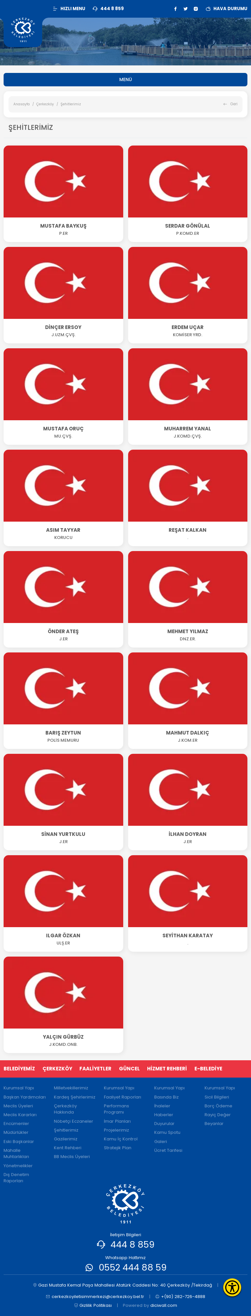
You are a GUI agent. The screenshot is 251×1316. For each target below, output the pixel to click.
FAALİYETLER (95, 1068)
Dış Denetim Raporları (16, 1177)
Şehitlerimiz (66, 1130)
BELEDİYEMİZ (19, 1068)
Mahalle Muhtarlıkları (16, 1153)
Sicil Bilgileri (217, 1097)
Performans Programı (116, 1109)
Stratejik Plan (117, 1148)
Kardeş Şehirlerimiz (74, 1097)
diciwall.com (163, 1305)
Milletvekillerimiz (71, 1088)
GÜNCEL (129, 1068)
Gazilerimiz (65, 1139)
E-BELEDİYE (208, 1068)
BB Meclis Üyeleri (72, 1156)
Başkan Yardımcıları (25, 1097)
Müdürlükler (16, 1132)
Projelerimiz (116, 1130)
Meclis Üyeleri (18, 1106)
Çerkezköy (45, 104)
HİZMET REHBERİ (167, 1068)
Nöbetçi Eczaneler (73, 1121)
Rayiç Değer (218, 1115)
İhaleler (162, 1106)
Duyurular (164, 1123)
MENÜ (125, 79)
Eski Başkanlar (19, 1141)
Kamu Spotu (167, 1132)
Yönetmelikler (18, 1166)
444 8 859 (132, 1244)
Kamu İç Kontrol (121, 1139)
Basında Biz (166, 1097)
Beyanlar (214, 1123)
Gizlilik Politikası (93, 1305)
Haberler (163, 1115)
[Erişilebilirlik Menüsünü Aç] (232, 1287)
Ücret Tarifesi (168, 1150)
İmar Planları (117, 1121)
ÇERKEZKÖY (57, 1068)
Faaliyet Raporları (122, 1097)
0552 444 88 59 (133, 1267)
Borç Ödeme (218, 1106)
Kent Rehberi (67, 1148)
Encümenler (16, 1123)
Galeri (160, 1141)
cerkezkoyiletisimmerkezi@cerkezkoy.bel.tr (95, 1296)
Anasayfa (21, 104)
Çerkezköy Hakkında (65, 1109)
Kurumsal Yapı (19, 1088)
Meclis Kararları (20, 1115)
